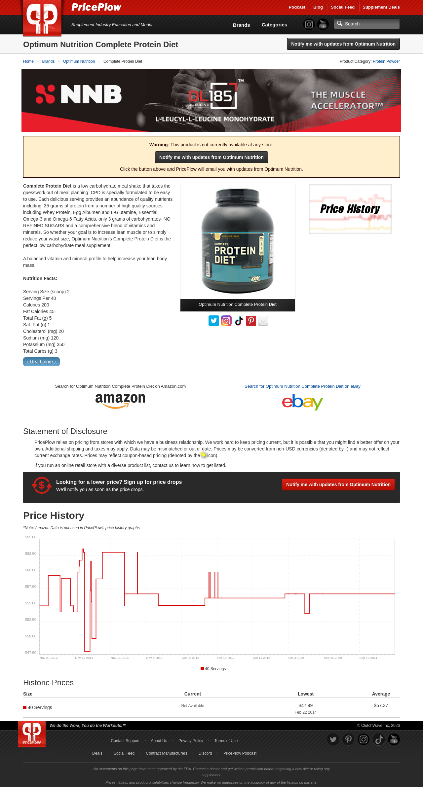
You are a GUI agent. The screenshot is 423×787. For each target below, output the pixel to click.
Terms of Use (226, 739)
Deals (97, 751)
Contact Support (125, 739)
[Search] (367, 23)
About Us (159, 739)
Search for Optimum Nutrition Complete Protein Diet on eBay (302, 384)
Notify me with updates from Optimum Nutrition (343, 44)
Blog (318, 7)
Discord (205, 751)
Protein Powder (386, 61)
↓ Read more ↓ (41, 360)
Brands (241, 25)
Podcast (297, 7)
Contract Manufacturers (166, 751)
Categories (275, 24)
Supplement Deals (381, 7)
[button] (211, 361)
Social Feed (343, 7)
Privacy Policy (190, 739)
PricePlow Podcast (239, 751)
